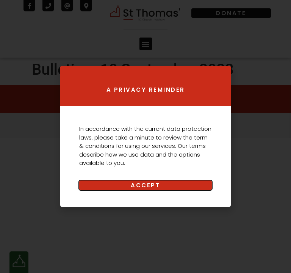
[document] (145, 136)
